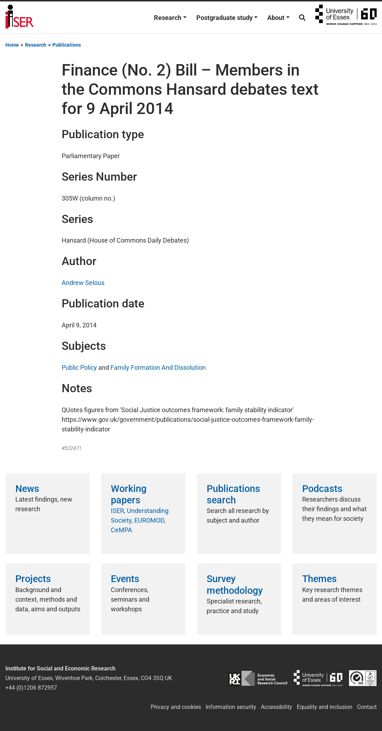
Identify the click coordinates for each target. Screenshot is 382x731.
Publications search (233, 494)
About (275, 17)
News (27, 488)
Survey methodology (235, 584)
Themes (319, 579)
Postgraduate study (224, 17)
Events (125, 579)
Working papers (128, 494)
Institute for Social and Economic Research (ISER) (19, 17)
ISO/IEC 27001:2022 (363, 678)
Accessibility (276, 707)
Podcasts (322, 488)
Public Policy (79, 367)
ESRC (257, 678)
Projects (33, 579)
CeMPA (121, 530)
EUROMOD (149, 520)
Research (167, 17)
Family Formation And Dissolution (158, 367)
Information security (231, 707)
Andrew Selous (83, 282)
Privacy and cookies (176, 707)
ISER (117, 510)
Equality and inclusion (324, 707)
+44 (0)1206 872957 (31, 687)
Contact (367, 707)
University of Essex (346, 17)
